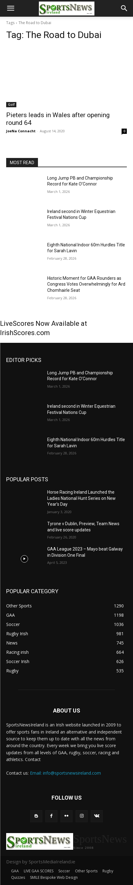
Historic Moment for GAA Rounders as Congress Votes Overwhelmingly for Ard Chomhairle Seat (86, 284)
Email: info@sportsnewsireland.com (65, 773)
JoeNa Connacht (20, 131)
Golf (11, 104)
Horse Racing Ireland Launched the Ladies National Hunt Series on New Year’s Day (81, 498)
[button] (10, 8)
